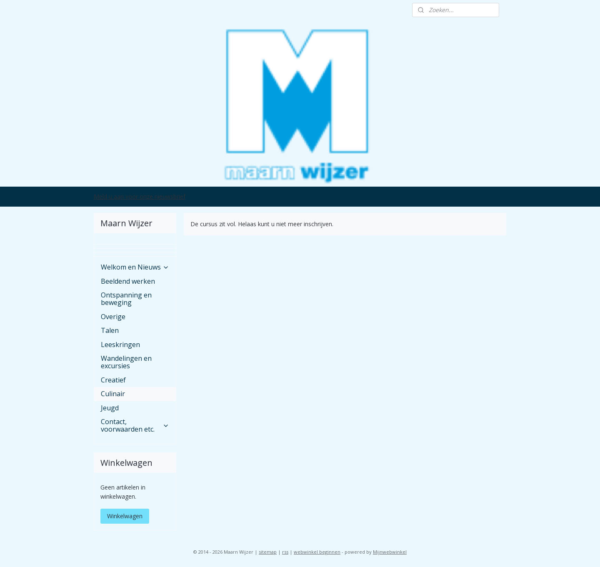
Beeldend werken (128, 281)
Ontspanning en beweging (126, 298)
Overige (113, 316)
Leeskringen (120, 344)
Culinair (113, 393)
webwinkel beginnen (317, 552)
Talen (110, 330)
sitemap (268, 552)
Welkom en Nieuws (135, 267)
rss (285, 552)
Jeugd (110, 407)
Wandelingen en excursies (126, 362)
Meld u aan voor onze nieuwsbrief (139, 196)
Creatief (113, 380)
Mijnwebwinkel (390, 552)
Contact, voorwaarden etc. (135, 425)
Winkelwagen (124, 516)
